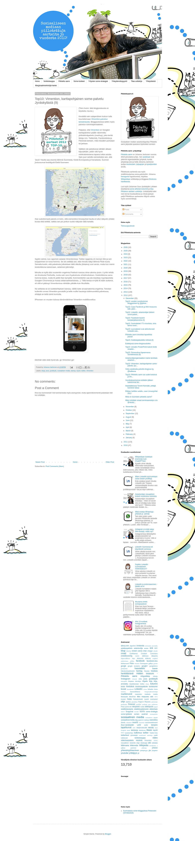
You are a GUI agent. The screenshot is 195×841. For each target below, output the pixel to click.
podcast (144, 704)
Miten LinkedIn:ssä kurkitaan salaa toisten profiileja (146, 478)
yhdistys (144, 748)
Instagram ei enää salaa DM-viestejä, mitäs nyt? (144, 530)
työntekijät (134, 735)
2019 (126, 271)
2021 (126, 264)
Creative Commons (149, 653)
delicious (145, 656)
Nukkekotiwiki (138, 699)
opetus (128, 702)
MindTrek (132, 697)
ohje (123, 701)
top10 (79, 371)
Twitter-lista (153, 733)
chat (145, 651)
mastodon (138, 694)
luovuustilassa (135, 692)
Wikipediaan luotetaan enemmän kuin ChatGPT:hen (143, 459)
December (130, 298)
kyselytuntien (152, 164)
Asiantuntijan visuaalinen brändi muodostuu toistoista (146, 495)
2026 (126, 247)
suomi (135, 722)
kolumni (154, 684)
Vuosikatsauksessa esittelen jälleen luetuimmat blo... (139, 381)
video (155, 738)
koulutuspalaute (141, 687)
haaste (155, 668)
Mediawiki (124, 697)
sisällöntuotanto (127, 709)
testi (156, 727)
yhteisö (155, 748)
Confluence (134, 653)
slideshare (153, 709)
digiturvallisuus (125, 658)
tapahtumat (126, 727)
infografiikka (145, 676)
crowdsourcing (126, 656)
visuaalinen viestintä (128, 743)
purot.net (128, 707)
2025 (126, 251)
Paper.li (141, 702)
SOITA (142, 712)
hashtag (139, 671)
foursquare (144, 663)
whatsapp (143, 743)
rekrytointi (136, 707)
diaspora (155, 656)
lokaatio (150, 689)
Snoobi (136, 711)
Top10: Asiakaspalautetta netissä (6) (139, 340)
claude (155, 651)
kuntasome (153, 687)
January (129, 438)
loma (156, 689)
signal (156, 707)
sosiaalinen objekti (151, 717)
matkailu (147, 694)
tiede (128, 730)
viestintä (139, 740)
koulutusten (130, 164)
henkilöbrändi (127, 673)
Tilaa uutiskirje (136, 81)
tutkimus (138, 733)
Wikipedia (143, 745)
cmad (123, 653)
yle (150, 750)
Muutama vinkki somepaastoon (141, 603)
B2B (151, 648)
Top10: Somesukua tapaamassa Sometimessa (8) (137, 353)
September (130, 414)
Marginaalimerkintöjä (151, 692)
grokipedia (124, 668)
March (128, 431)
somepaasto (154, 714)
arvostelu (155, 646)
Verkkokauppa (49, 81)
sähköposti (149, 707)
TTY (122, 733)
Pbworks (147, 702)
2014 (126, 288)
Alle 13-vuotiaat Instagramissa (141, 623)
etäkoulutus (124, 661)
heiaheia (154, 671)
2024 (126, 254)
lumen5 (123, 692)
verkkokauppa (140, 738)
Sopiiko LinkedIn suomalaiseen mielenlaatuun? (141, 566)
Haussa (146, 671)
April (128, 427)
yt (138, 753)
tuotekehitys (129, 733)
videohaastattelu (127, 740)
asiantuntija (138, 648)
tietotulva (134, 730)
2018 (126, 275)
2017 (126, 278)
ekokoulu (140, 658)
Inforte (155, 676)
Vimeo (156, 740)
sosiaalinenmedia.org (129, 720)
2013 (126, 292)
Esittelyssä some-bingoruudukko (138, 344)
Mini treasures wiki (145, 697)
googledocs (153, 666)
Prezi (123, 707)
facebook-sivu (152, 661)
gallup (150, 663)
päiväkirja (135, 702)
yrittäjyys (133, 753)
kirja (150, 681)
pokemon (155, 704)
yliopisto (155, 750)
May (128, 424)
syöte (146, 725)
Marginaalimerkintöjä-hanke (46, 85)
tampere (154, 725)
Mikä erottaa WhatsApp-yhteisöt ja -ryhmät (144, 513)
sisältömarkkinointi (141, 709)
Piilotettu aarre (64, 81)
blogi (43, 371)
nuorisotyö (154, 699)
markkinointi (126, 694)
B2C (156, 648)
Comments (128, 214)
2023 (126, 258)
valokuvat (124, 738)
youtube (124, 753)
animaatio (148, 646)
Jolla (140, 679)
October (129, 410)
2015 (126, 285)
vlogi (138, 743)
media (155, 694)
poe (149, 704)
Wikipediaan (125, 179)
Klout (147, 684)
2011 (126, 442)
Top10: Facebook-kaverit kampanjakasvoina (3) (135, 319)
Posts (126, 210)
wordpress (152, 745)
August (129, 417)
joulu (47, 371)
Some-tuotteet (78, 81)
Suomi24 (141, 722)
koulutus (130, 686)
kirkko (142, 684)
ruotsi (142, 707)
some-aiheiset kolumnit (139, 189)
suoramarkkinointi (151, 722)
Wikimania (125, 745)
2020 (126, 268)
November (130, 407)
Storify (123, 722)
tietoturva (142, 730)
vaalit (156, 735)
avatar (146, 648)
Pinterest (131, 704)
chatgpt (150, 651)
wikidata (155, 743)
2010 (126, 445)
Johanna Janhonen (50, 367)
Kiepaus (131, 681)
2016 (126, 282)
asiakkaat (147, 157)
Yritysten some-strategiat (98, 81)
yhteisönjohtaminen (130, 750)
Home (37, 81)
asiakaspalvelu (126, 648)
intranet (134, 679)
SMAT (123, 711)
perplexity (124, 704)
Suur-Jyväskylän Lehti (131, 725)
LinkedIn (138, 689)
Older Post (110, 462)
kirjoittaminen (134, 684)
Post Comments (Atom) (55, 466)
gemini (155, 663)
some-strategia (152, 712)
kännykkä (124, 681)
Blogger (108, 834)
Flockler (137, 663)
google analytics (134, 666)
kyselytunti (130, 689)
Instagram (125, 679)
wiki (149, 743)
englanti (155, 658)
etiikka (132, 661)
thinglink (123, 730)
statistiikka (153, 720)
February (129, 434)
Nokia (129, 699)
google (123, 666)
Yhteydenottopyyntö (119, 81)
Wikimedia (134, 745)
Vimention (95, 130)
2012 (126, 295)
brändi (134, 651)
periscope (154, 702)
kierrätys (138, 681)
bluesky (128, 651)
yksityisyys (144, 750)
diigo (133, 658)
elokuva (148, 658)
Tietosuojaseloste (128, 226)
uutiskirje (150, 735)
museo (123, 699)
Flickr (132, 663)
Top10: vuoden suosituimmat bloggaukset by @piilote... (136, 302)
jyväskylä (53, 371)
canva (140, 651)
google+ (145, 666)
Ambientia (140, 646)
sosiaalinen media (63, 371)
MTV (156, 697)
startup (73, 371)
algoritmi (133, 646)
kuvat (123, 689)
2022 (126, 261)
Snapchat (129, 712)
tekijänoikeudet (141, 727)
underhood (142, 735)
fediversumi (125, 663)
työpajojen (140, 164)
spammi (141, 720)
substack (129, 722)
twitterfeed (125, 735)
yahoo (123, 748)
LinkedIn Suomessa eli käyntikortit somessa (144, 548)
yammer (133, 748)
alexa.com (125, 646)
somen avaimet (141, 714)
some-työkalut (126, 714)
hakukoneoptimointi (128, 671)
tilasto (149, 730)
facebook (140, 661)
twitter (83, 371)
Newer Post (40, 462)
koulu (123, 687)
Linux (145, 689)
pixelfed (138, 704)
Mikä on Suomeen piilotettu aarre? (138, 397)
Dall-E (137, 656)
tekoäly (151, 728)
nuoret (146, 699)
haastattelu (140, 668)
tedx (134, 727)
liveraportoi (125, 177)
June (128, 420)
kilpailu (145, 681)
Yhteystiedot (151, 81)
